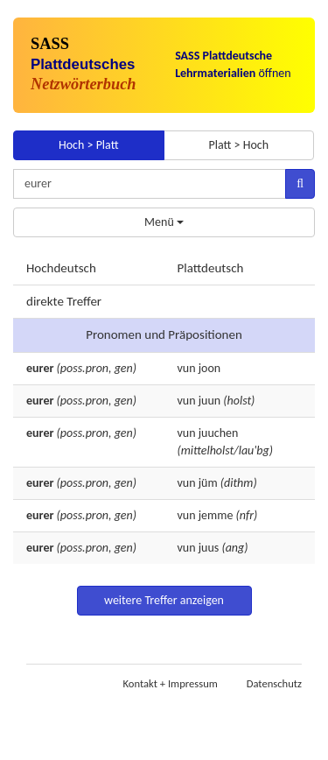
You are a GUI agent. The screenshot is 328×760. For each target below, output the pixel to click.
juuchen (219, 433)
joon (209, 368)
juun (209, 400)
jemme (216, 515)
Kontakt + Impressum (170, 683)
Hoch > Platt (89, 144)
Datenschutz (274, 683)
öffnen (233, 64)
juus (209, 547)
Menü (164, 222)
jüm (208, 482)
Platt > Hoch (238, 144)
